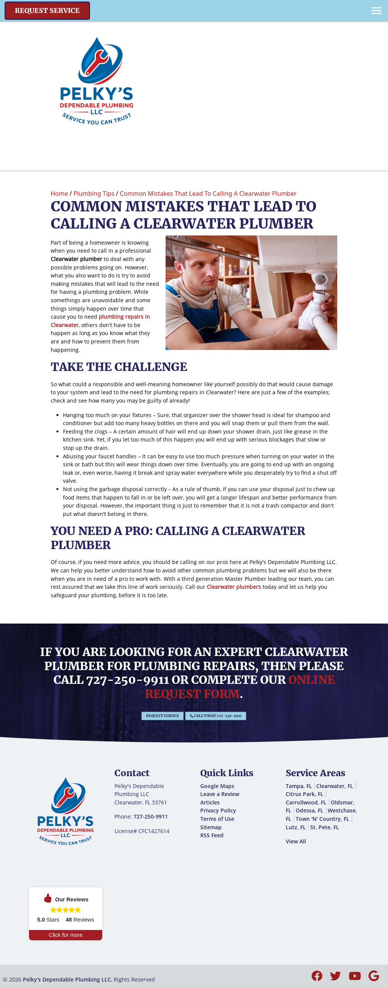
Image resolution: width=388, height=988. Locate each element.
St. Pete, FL (324, 827)
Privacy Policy (218, 810)
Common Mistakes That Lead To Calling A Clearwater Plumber (208, 193)
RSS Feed (212, 835)
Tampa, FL (299, 786)
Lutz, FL (296, 827)
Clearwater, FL (334, 786)
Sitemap (211, 827)
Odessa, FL (310, 810)
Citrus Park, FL (305, 794)
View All (296, 841)
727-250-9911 (127, 679)
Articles (210, 802)
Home (59, 193)
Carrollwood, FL (306, 802)
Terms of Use (217, 818)
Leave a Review (219, 794)
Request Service (47, 10)
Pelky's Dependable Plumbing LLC (67, 979)
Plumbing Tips (94, 193)
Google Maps (217, 786)
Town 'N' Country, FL (322, 818)
